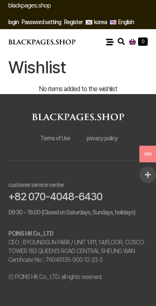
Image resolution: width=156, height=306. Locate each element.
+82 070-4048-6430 (55, 196)
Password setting (41, 22)
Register (73, 22)
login (13, 22)
